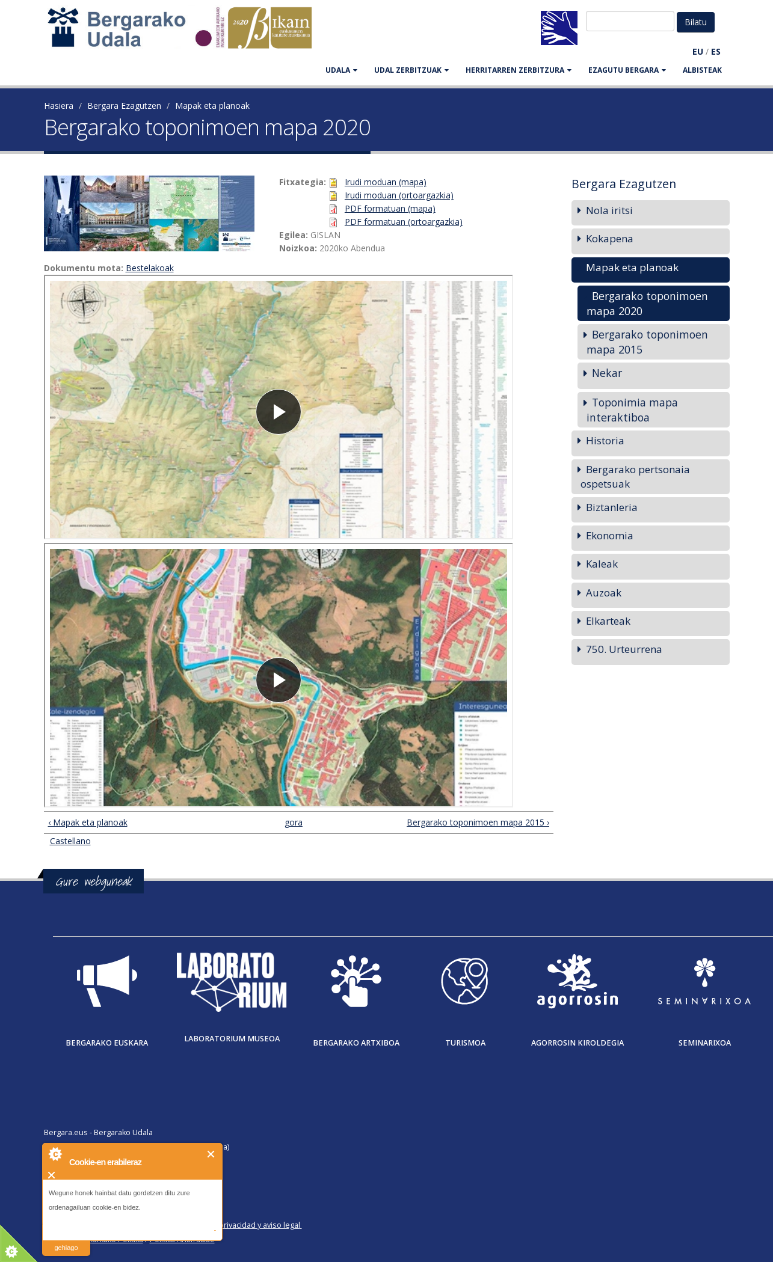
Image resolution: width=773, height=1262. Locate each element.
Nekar (607, 373)
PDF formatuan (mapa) (390, 208)
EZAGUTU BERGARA (627, 70)
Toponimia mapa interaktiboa (632, 409)
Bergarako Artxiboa (356, 1043)
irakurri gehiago (66, 1240)
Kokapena (609, 238)
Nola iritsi (609, 210)
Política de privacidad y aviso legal (240, 1225)
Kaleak (602, 564)
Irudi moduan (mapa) (386, 182)
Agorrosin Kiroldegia (577, 1043)
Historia (605, 440)
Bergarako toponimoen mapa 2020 (647, 303)
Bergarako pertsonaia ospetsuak (635, 476)
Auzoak (603, 592)
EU (697, 51)
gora (294, 822)
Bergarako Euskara (107, 1043)
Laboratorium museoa (232, 1039)
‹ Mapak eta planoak (88, 822)
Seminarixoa (705, 1043)
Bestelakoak (150, 268)
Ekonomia (609, 535)
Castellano (70, 841)
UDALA (341, 70)
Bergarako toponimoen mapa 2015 (647, 342)
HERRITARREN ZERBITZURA (518, 70)
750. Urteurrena (624, 649)
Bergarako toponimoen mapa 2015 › (478, 822)
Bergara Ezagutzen (124, 105)
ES (716, 51)
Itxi (211, 1154)
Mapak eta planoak (212, 105)
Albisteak (702, 70)
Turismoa (465, 1043)
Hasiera (58, 105)
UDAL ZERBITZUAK (411, 70)
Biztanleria (612, 507)
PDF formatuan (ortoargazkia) (404, 221)
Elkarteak (608, 621)
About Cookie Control (55, 1154)
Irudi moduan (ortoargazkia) (399, 195)
